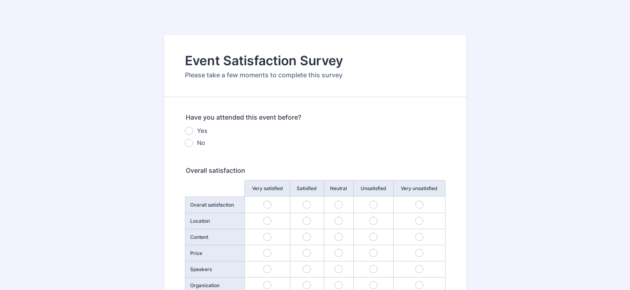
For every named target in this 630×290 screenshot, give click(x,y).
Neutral (338, 188)
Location (200, 221)
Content (199, 237)
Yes (202, 131)
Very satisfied (267, 188)
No (201, 143)
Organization (205, 285)
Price (196, 253)
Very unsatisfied (419, 188)
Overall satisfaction (215, 170)
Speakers (201, 269)
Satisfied (307, 188)
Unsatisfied (373, 188)
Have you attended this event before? (243, 117)
